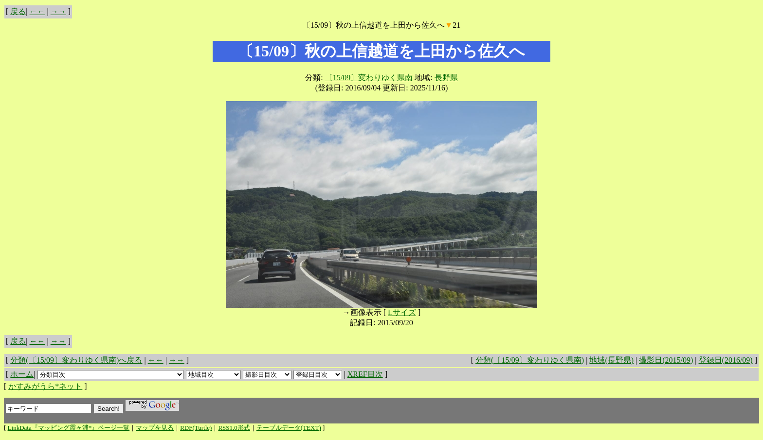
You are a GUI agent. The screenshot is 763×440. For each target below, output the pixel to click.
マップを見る (155, 427)
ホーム (22, 374)
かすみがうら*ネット (45, 386)
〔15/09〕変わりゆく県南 (369, 77)
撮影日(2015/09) (666, 360)
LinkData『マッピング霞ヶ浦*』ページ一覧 (69, 427)
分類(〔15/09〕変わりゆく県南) (529, 360)
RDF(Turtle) (196, 427)
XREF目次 (365, 374)
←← (37, 11)
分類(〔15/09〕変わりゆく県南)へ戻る (76, 360)
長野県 (446, 77)
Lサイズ (402, 312)
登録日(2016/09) (726, 360)
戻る (18, 11)
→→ (58, 11)
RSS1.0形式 (234, 427)
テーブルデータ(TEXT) (288, 427)
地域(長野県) (611, 360)
